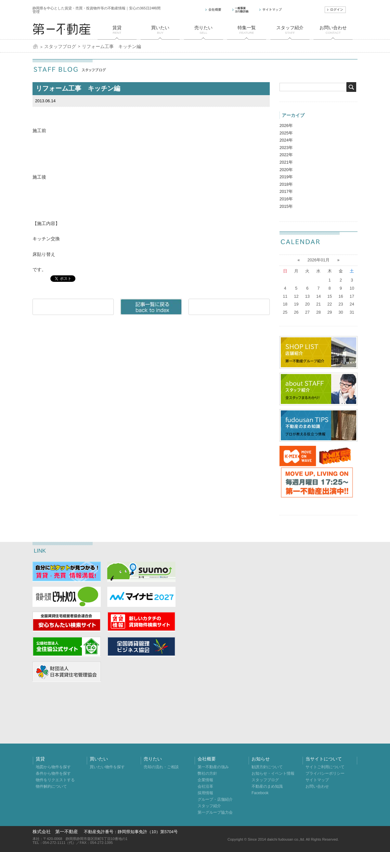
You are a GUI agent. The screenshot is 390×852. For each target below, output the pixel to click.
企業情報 (205, 780)
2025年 (286, 133)
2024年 (286, 140)
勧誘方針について (267, 767)
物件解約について (51, 786)
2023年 (286, 147)
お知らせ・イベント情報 (273, 773)
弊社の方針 (207, 773)
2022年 (286, 155)
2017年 (286, 191)
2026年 (286, 125)
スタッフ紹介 (209, 806)
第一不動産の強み (213, 767)
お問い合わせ (317, 786)
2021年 (286, 162)
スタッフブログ (60, 46)
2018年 (286, 184)
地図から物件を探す (53, 767)
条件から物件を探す (53, 773)
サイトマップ (317, 780)
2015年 (286, 206)
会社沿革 (205, 786)
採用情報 (205, 793)
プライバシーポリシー (325, 773)
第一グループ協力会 (215, 812)
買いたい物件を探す (107, 767)
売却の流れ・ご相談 (161, 767)
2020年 (286, 170)
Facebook (260, 793)
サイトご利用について (325, 767)
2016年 (286, 199)
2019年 (286, 177)
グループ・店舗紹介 (215, 799)
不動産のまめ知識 (267, 786)
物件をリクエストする (55, 780)
